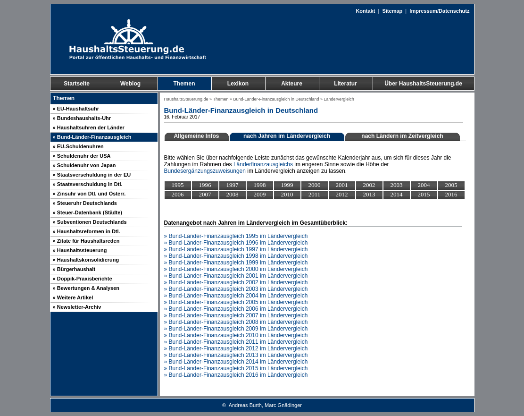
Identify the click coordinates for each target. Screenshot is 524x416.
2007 (205, 194)
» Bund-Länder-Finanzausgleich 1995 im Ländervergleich (236, 236)
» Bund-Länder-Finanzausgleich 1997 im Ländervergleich (236, 249)
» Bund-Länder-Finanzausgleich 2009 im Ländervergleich (236, 328)
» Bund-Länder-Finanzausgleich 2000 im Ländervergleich (236, 269)
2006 (178, 194)
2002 (369, 184)
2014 (397, 194)
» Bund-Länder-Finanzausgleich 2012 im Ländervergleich (236, 348)
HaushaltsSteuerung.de (186, 99)
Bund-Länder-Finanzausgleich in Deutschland (276, 99)
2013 (369, 194)
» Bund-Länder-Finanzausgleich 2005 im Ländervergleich (236, 302)
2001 (342, 184)
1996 (205, 184)
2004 (424, 184)
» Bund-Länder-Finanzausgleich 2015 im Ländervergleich (236, 368)
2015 (424, 194)
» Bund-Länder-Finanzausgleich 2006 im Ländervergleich (236, 309)
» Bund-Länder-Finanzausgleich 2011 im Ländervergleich (236, 342)
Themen (220, 99)
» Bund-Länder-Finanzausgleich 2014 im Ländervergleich (236, 361)
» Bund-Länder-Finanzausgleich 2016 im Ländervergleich (236, 375)
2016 (451, 194)
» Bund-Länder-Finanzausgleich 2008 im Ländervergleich (236, 322)
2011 (314, 194)
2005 (451, 184)
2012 (342, 194)
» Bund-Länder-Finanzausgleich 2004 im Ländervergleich (236, 295)
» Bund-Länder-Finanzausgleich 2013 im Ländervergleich (236, 355)
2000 (314, 184)
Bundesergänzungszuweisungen (205, 171)
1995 (178, 184)
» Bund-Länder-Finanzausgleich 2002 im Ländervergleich (236, 282)
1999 (287, 184)
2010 (287, 194)
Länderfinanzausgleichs (263, 164)
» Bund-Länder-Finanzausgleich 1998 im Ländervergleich (236, 256)
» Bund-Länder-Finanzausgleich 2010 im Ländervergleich (236, 335)
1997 (232, 184)
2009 (260, 194)
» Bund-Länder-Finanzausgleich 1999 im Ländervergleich (236, 262)
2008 (232, 194)
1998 (260, 184)
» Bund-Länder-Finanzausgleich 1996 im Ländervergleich (236, 242)
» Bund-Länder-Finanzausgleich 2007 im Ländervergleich (236, 315)
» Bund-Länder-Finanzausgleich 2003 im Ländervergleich (236, 289)
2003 (397, 184)
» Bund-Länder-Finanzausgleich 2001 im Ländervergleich (236, 275)
